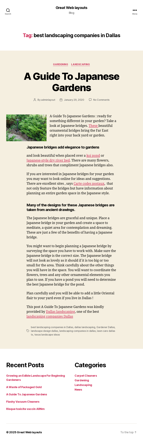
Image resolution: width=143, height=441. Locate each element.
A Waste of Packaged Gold (24, 387)
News (78, 389)
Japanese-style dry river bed (48, 160)
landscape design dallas (44, 330)
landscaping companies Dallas (50, 316)
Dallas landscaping (60, 312)
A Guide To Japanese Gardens (71, 81)
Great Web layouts (71, 8)
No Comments (101, 99)
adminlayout (48, 99)
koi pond (93, 156)
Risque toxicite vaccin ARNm (25, 409)
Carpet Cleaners (86, 375)
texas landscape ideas (47, 334)
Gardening (60, 64)
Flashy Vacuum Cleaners (22, 401)
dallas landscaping (84, 327)
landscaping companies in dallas (77, 330)
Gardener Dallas (105, 327)
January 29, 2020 (74, 99)
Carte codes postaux (89, 184)
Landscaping (80, 64)
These (93, 126)
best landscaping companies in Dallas (52, 327)
